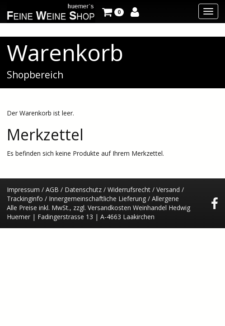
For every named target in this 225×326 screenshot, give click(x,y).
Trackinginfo (25, 198)
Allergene (165, 198)
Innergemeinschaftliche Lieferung (97, 198)
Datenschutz (83, 189)
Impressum (23, 189)
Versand (168, 189)
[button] (113, 11)
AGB (52, 189)
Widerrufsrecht (129, 189)
